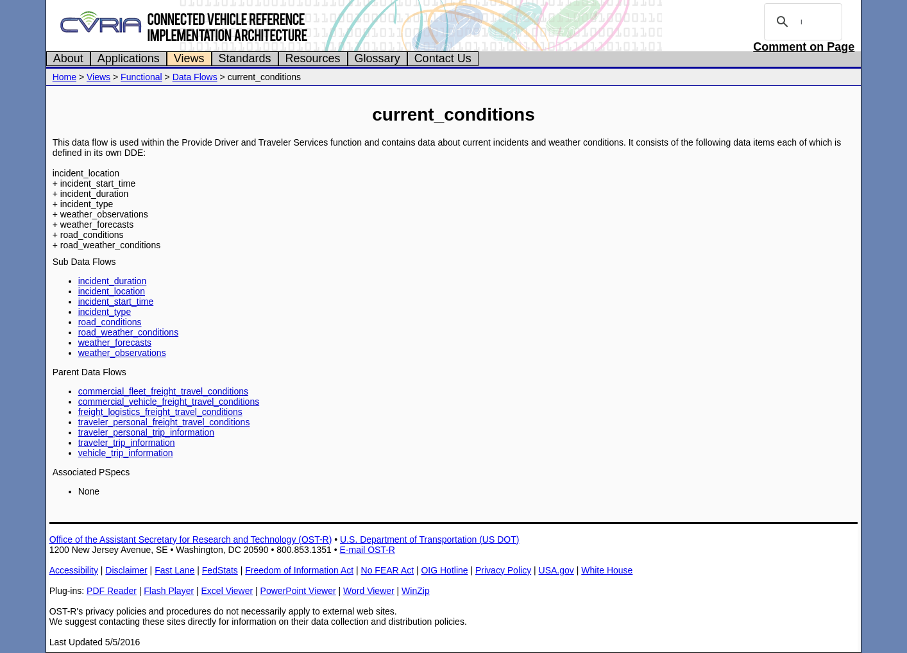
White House (606, 570)
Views (189, 58)
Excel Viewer (227, 591)
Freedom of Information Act (299, 570)
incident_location (111, 291)
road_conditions (110, 322)
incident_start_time (116, 301)
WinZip (416, 591)
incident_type (104, 312)
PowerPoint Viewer (298, 591)
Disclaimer (126, 570)
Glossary (377, 58)
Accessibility (73, 570)
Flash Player (169, 591)
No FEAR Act (387, 570)
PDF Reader (112, 591)
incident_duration (112, 281)
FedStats (220, 570)
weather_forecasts (114, 342)
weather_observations (122, 353)
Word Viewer (368, 591)
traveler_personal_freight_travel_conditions (164, 422)
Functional (141, 77)
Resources (313, 58)
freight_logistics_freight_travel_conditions (160, 412)
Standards (245, 58)
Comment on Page (803, 46)
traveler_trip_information (126, 442)
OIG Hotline (444, 570)
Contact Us (442, 58)
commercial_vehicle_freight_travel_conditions (168, 401)
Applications (128, 58)
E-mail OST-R (367, 550)
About (68, 58)
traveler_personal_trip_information (146, 432)
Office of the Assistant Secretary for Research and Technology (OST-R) (190, 539)
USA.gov (556, 570)
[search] (801, 22)
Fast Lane (174, 570)
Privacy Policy (503, 570)
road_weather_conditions (128, 332)
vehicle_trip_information (125, 453)
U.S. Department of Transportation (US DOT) (429, 539)
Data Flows (195, 77)
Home (64, 77)
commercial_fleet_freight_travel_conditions (163, 391)
